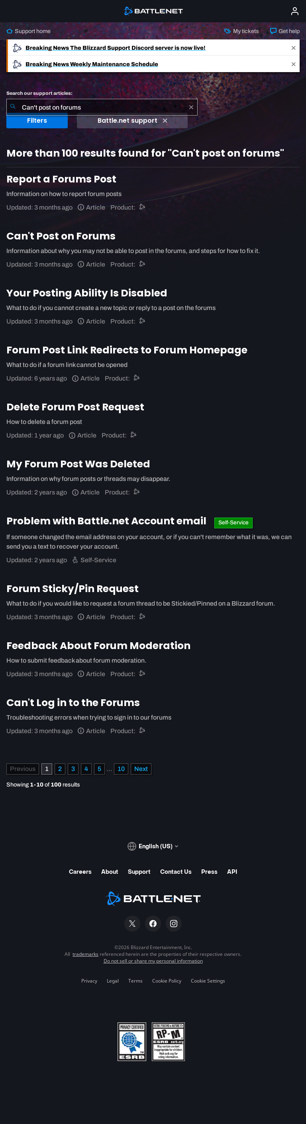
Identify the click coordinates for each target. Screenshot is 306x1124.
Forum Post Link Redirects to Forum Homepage (126, 350)
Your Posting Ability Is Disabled (86, 293)
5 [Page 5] (99, 768)
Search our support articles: (39, 93)
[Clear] (191, 107)
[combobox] (102, 107)
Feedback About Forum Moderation (98, 646)
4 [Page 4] (86, 768)
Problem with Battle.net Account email (107, 521)
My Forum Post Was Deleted (78, 464)
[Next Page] (141, 769)
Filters (37, 120)
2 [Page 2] (60, 768)
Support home (28, 31)
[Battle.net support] (142, 207)
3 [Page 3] (73, 768)
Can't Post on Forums (61, 236)
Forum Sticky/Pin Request (72, 589)
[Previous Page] (22, 769)
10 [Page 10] (121, 768)
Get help (285, 31)
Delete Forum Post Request (75, 407)
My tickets (241, 31)
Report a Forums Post (61, 179)
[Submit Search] (12, 107)
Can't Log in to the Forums (73, 703)
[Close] (294, 47)
